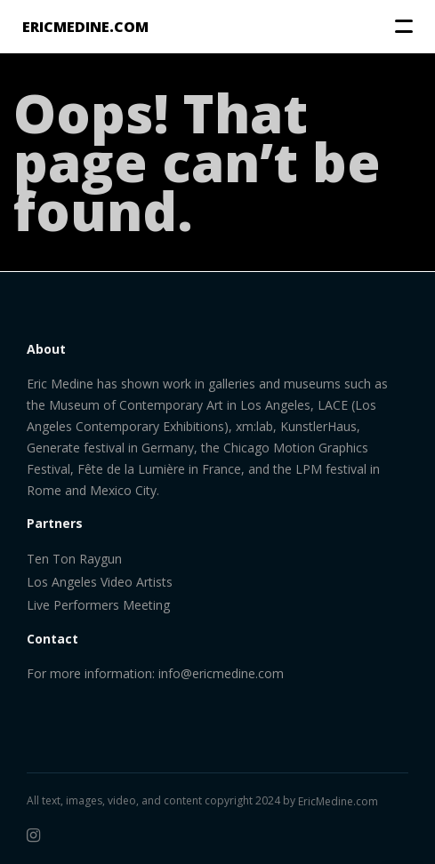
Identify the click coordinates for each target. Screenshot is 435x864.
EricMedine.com (338, 801)
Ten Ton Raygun (74, 558)
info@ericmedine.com (221, 673)
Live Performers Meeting (98, 604)
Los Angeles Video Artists (100, 581)
